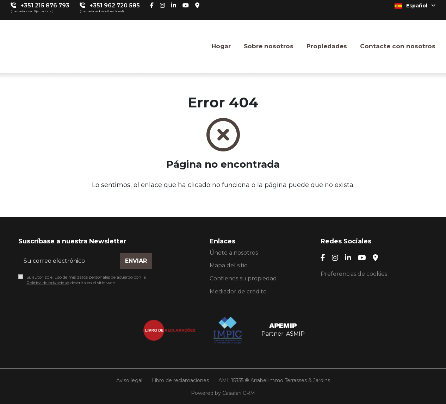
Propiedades (326, 46)
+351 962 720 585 (114, 5)
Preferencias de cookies (354, 274)
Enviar (136, 260)
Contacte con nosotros (397, 46)
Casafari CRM (238, 393)
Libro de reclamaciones (180, 380)
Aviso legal (129, 380)
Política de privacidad (47, 282)
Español (415, 5)
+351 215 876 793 (44, 5)
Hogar (221, 46)
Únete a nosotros (234, 252)
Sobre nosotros (268, 46)
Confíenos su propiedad (243, 278)
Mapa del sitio (229, 265)
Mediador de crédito (238, 291)
